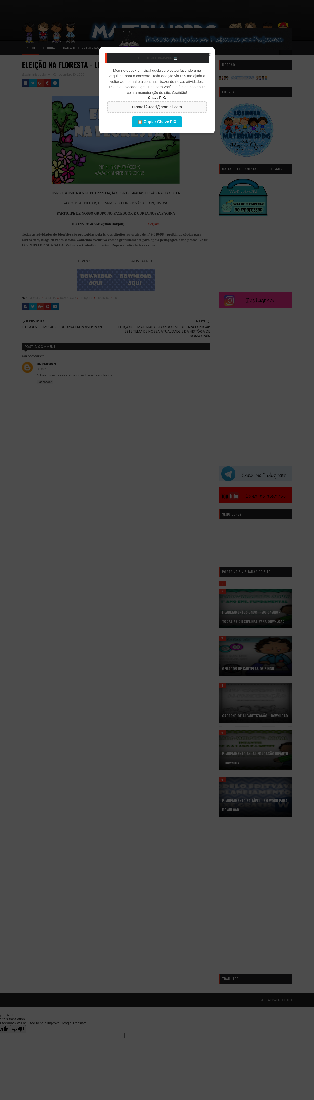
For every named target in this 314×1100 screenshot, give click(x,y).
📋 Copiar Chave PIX (157, 122)
